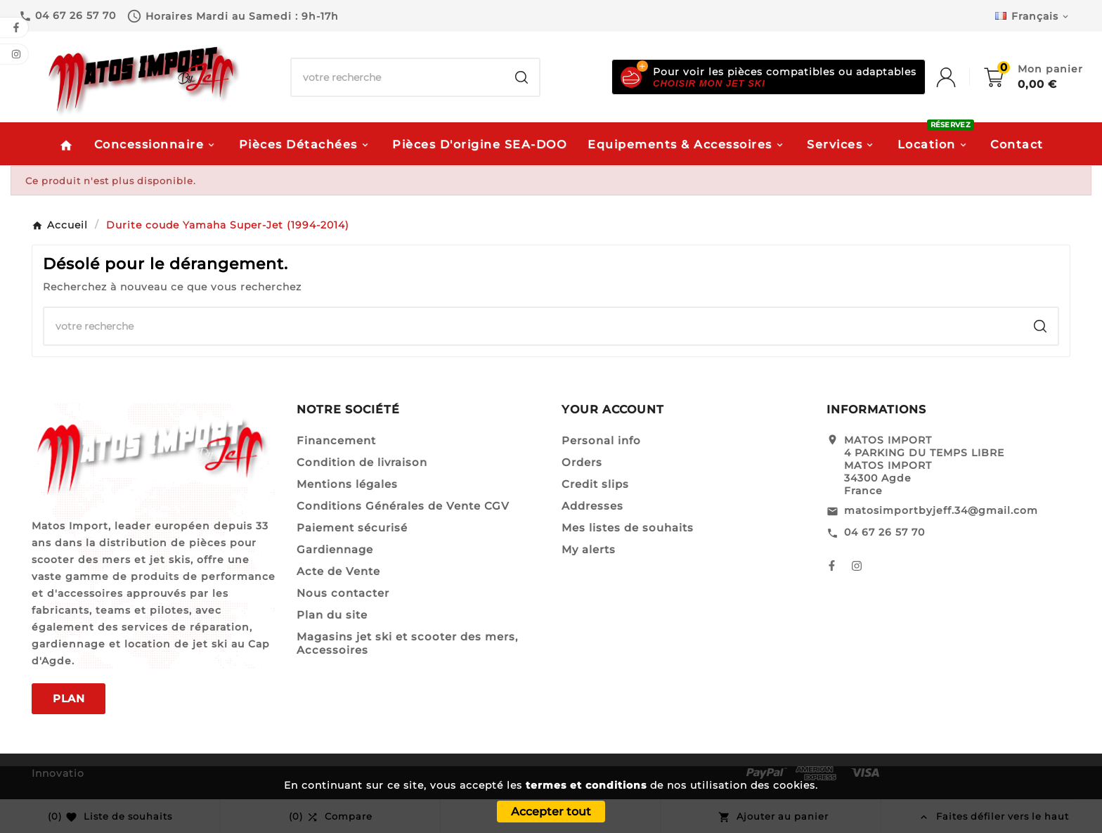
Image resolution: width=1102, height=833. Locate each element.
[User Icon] (960, 77)
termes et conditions (586, 785)
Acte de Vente (338, 571)
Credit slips (595, 484)
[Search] (521, 77)
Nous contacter (343, 593)
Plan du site (332, 614)
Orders (582, 462)
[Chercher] (398, 77)
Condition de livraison (362, 462)
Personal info (601, 440)
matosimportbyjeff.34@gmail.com (941, 510)
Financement (336, 440)
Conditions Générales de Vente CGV (403, 505)
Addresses (592, 505)
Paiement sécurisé (352, 527)
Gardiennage (335, 549)
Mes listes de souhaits (628, 527)
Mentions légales (347, 484)
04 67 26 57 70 (884, 532)
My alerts (589, 549)
